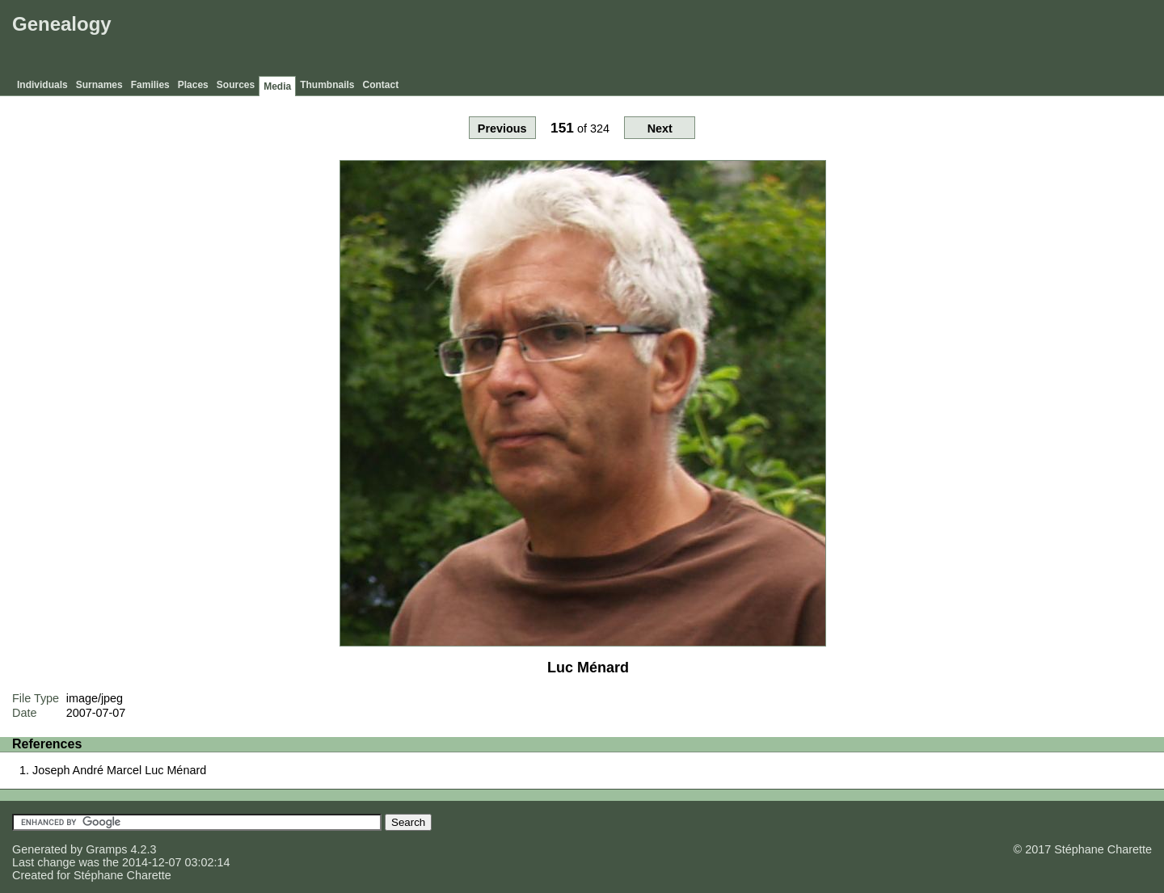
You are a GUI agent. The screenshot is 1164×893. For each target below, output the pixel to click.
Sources (236, 85)
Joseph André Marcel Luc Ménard (119, 770)
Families (150, 85)
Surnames (99, 85)
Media (277, 86)
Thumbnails (327, 85)
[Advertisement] (865, 40)
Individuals (42, 85)
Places (193, 85)
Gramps (106, 849)
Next (660, 128)
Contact (381, 85)
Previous (502, 128)
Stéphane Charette (122, 875)
